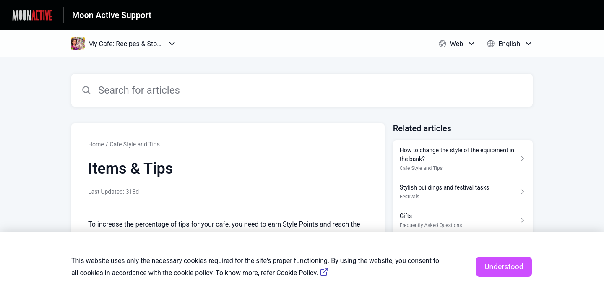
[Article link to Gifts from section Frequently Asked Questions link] (463, 220)
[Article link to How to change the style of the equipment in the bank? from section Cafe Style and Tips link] (463, 158)
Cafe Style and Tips (134, 144)
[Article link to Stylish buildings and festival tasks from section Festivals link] (463, 191)
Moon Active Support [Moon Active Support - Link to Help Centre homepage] (111, 15)
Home (96, 144)
